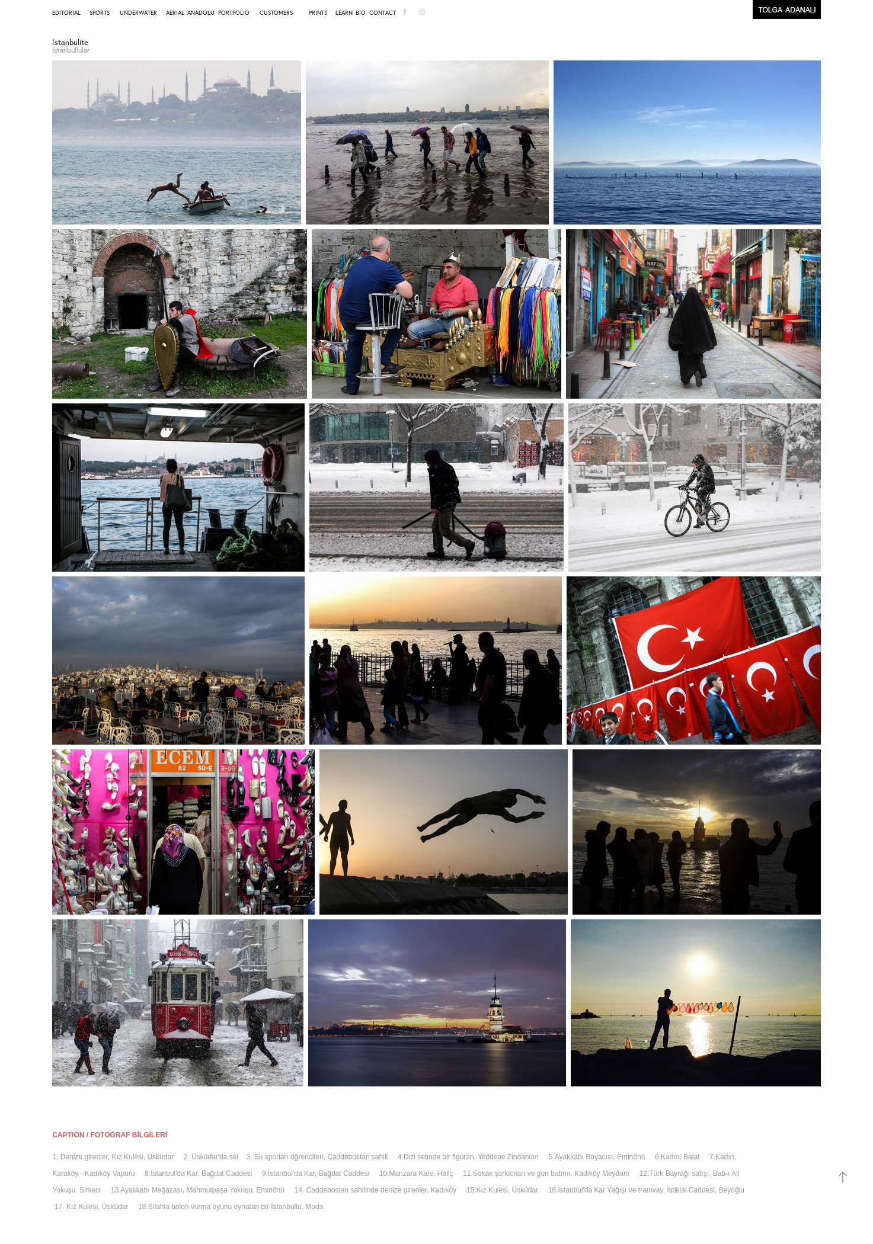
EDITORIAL (66, 13)
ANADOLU (201, 13)
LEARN (344, 13)
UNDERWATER (138, 13)
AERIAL (175, 13)
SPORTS (99, 13)
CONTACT (382, 13)
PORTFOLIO (234, 13)
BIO (361, 13)
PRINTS (318, 13)
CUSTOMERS (276, 13)
